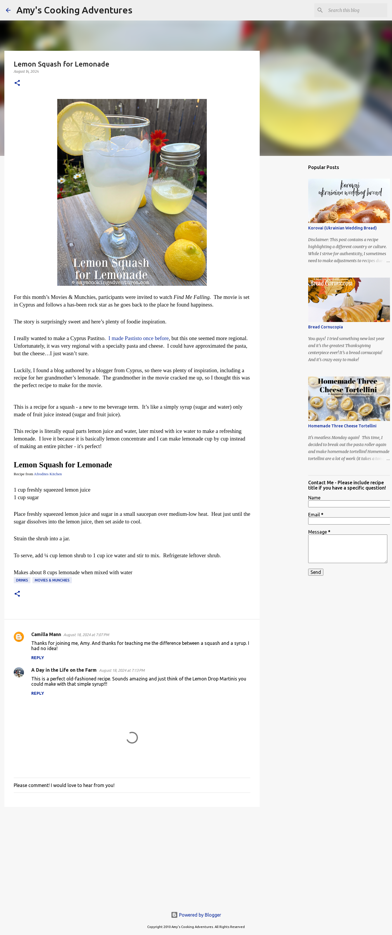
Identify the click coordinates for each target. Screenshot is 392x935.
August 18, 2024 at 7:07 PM (86, 635)
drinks (22, 580)
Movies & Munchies (52, 580)
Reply (37, 657)
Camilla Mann (46, 634)
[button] (17, 83)
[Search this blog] (356, 10)
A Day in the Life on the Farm (64, 670)
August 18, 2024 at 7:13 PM (122, 670)
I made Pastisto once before (138, 338)
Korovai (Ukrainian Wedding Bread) (342, 228)
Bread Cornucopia (325, 327)
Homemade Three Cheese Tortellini (342, 426)
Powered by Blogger (196, 914)
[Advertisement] (132, 856)
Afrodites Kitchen (48, 474)
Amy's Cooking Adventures (74, 10)
